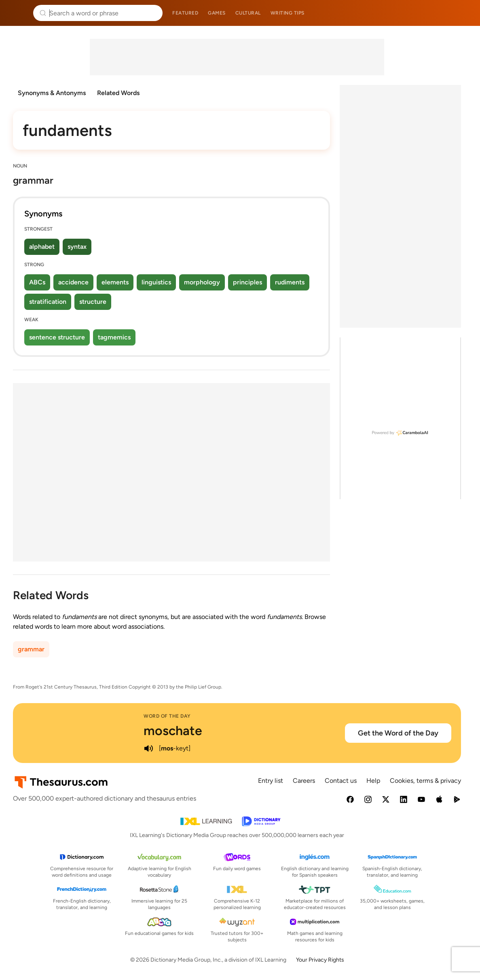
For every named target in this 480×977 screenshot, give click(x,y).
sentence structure (57, 337)
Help (373, 780)
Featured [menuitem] (185, 13)
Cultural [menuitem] (248, 13)
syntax (77, 246)
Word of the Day (167, 716)
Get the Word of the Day (398, 733)
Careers (304, 780)
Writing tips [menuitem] (287, 13)
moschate (173, 730)
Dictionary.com (462, 13)
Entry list (270, 780)
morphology (202, 282)
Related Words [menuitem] (118, 93)
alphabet (42, 246)
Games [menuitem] (217, 13)
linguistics (156, 282)
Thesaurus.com (18, 13)
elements (115, 282)
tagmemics (114, 337)
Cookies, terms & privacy (425, 780)
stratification (47, 301)
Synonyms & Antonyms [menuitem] (52, 93)
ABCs (37, 282)
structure (92, 301)
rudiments (289, 282)
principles (247, 282)
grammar (31, 649)
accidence (73, 282)
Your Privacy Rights (320, 959)
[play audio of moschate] (148, 748)
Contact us (341, 780)
